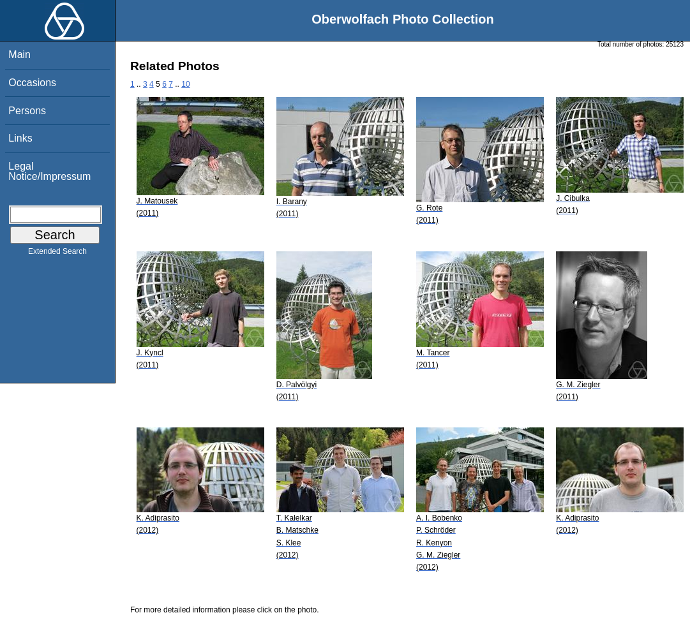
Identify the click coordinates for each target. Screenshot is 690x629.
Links (20, 138)
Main (19, 54)
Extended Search (57, 254)
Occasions (32, 82)
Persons (27, 110)
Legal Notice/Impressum (49, 171)
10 (185, 84)
